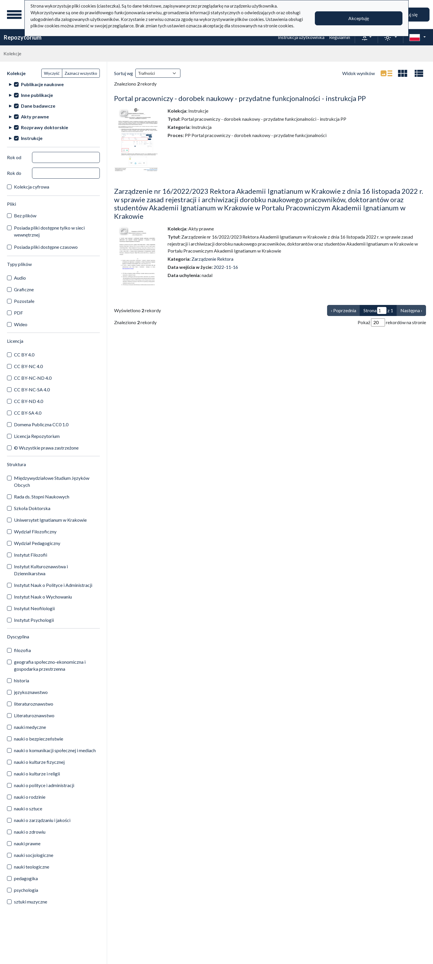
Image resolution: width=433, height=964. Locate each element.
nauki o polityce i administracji (44, 785)
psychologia (26, 890)
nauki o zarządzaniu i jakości (42, 820)
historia (21, 680)
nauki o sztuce (28, 808)
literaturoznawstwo (33, 703)
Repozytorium (22, 37)
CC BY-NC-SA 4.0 (32, 389)
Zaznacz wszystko (81, 73)
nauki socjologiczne (33, 855)
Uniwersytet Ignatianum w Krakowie (50, 520)
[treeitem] (53, 84)
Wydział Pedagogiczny (37, 543)
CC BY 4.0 (24, 354)
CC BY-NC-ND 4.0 (33, 378)
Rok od (14, 157)
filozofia (22, 650)
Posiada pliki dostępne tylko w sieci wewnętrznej (49, 231)
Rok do (14, 173)
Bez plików (25, 215)
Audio (20, 277)
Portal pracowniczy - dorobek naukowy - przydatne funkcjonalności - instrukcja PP (240, 98)
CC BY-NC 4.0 (28, 366)
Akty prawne (35, 116)
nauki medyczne (30, 727)
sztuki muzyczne (30, 901)
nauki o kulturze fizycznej (39, 762)
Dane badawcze (38, 106)
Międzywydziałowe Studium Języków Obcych (51, 481)
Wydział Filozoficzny (35, 531)
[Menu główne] (14, 14)
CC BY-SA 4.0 (27, 413)
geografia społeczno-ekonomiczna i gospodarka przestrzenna (50, 665)
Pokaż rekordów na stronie (392, 322)
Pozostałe (24, 301)
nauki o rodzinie (29, 797)
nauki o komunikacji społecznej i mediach (55, 750)
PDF (18, 312)
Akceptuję (358, 18)
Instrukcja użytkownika (301, 37)
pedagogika (26, 878)
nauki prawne (27, 843)
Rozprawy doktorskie (44, 127)
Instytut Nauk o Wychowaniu (43, 596)
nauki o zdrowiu (29, 832)
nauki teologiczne (31, 866)
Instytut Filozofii (30, 555)
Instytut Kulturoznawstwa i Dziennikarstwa (41, 570)
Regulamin (339, 37)
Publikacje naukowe (42, 84)
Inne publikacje (37, 95)
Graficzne (24, 289)
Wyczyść (52, 73)
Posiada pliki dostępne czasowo (46, 247)
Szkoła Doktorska (32, 508)
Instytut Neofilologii (34, 608)
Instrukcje (31, 138)
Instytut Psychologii (34, 620)
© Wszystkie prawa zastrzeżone (46, 447)
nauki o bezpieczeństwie (38, 738)
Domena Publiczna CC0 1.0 (41, 424)
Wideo (20, 324)
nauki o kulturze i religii (37, 773)
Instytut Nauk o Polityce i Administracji (53, 585)
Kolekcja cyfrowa (31, 186)
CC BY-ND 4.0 (28, 401)
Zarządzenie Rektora (212, 259)
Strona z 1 (378, 310)
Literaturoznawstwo (34, 715)
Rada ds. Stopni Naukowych (41, 496)
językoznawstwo (31, 692)
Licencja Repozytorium (37, 436)
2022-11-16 (226, 267)
